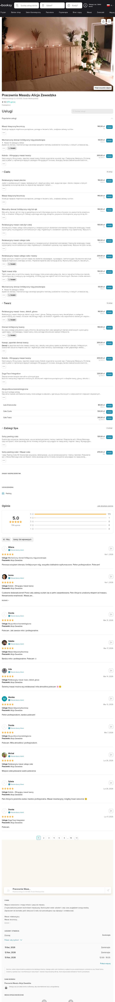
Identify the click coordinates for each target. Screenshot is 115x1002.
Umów (109, 127)
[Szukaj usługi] (92, 111)
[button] (26, 5)
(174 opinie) (11, 102)
